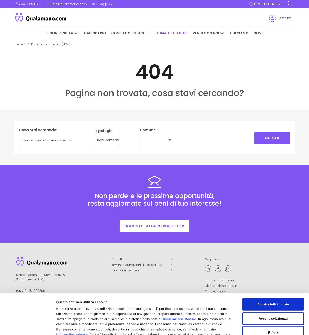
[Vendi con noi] (222, 33)
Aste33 (21, 44)
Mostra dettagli (225, 326)
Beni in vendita (59, 33)
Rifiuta (273, 297)
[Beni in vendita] (76, 33)
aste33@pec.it (103, 4)
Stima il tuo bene (172, 33)
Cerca (272, 137)
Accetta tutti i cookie (273, 269)
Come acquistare (128, 33)
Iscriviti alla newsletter (154, 225)
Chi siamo (239, 33)
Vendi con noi (206, 33)
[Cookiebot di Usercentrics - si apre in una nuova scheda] (28, 326)
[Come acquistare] (147, 33)
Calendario (95, 33)
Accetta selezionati (273, 283)
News (259, 33)
